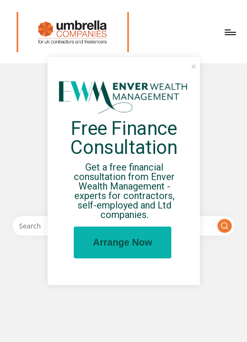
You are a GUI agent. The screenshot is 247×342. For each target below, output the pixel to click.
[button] (224, 226)
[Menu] (230, 32)
